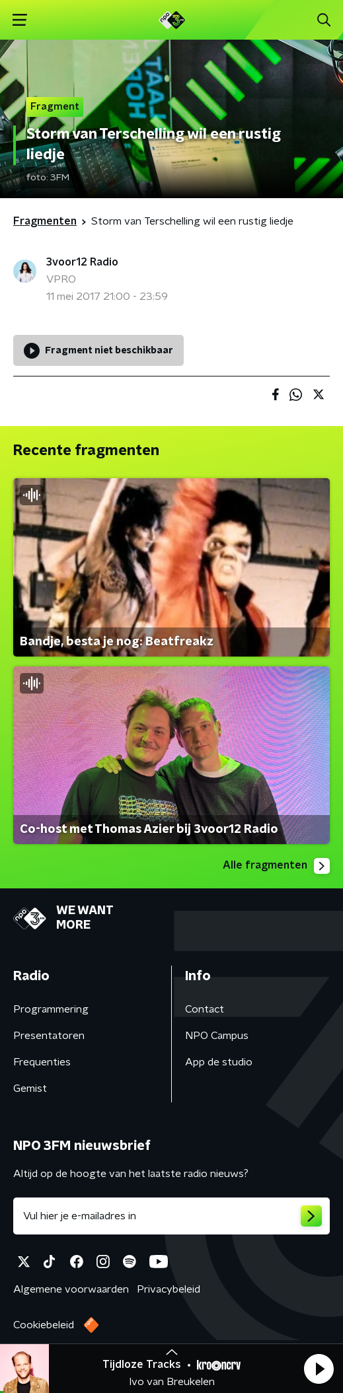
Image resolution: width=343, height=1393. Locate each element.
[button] (318, 1368)
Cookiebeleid (43, 1325)
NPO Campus (216, 1035)
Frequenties (42, 1062)
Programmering (51, 1009)
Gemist (30, 1088)
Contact (204, 1009)
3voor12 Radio (82, 262)
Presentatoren (49, 1035)
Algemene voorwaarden (71, 1289)
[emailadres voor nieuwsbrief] (171, 1215)
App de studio (218, 1062)
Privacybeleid (168, 1289)
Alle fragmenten (276, 866)
